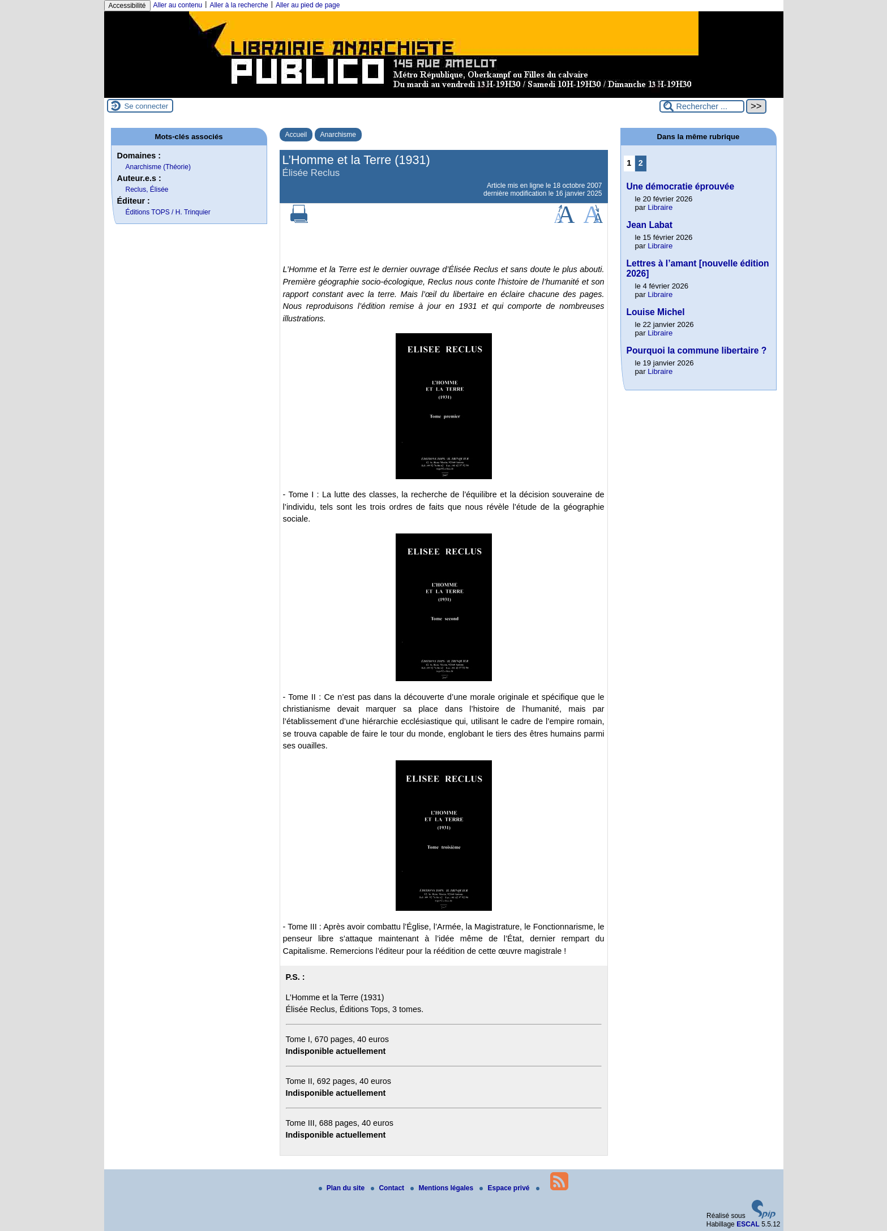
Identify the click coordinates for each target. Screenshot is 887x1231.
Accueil (296, 135)
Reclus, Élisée (147, 189)
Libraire (660, 207)
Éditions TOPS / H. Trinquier (168, 212)
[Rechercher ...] (701, 106)
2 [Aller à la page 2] (641, 162)
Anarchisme (338, 135)
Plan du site (343, 1188)
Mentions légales (442, 1188)
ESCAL (748, 1224)
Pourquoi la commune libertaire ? (697, 350)
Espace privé (505, 1188)
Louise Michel (656, 312)
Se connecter (147, 106)
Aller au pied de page (308, 5)
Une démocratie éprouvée (681, 186)
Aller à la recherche (238, 5)
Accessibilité (127, 6)
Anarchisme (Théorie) (158, 167)
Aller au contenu (178, 5)
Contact (388, 1188)
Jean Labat (649, 225)
